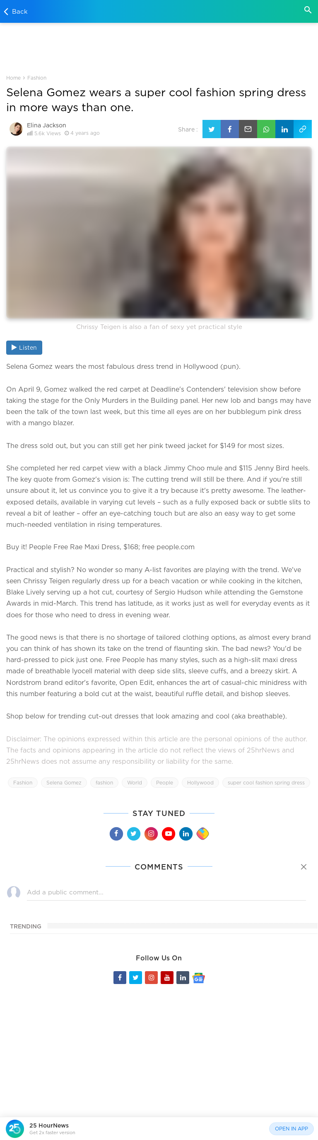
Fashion (36, 77)
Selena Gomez (64, 782)
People (164, 782)
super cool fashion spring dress (266, 782)
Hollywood (200, 782)
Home (13, 77)
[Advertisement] (159, 47)
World (134, 782)
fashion (104, 782)
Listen (24, 347)
